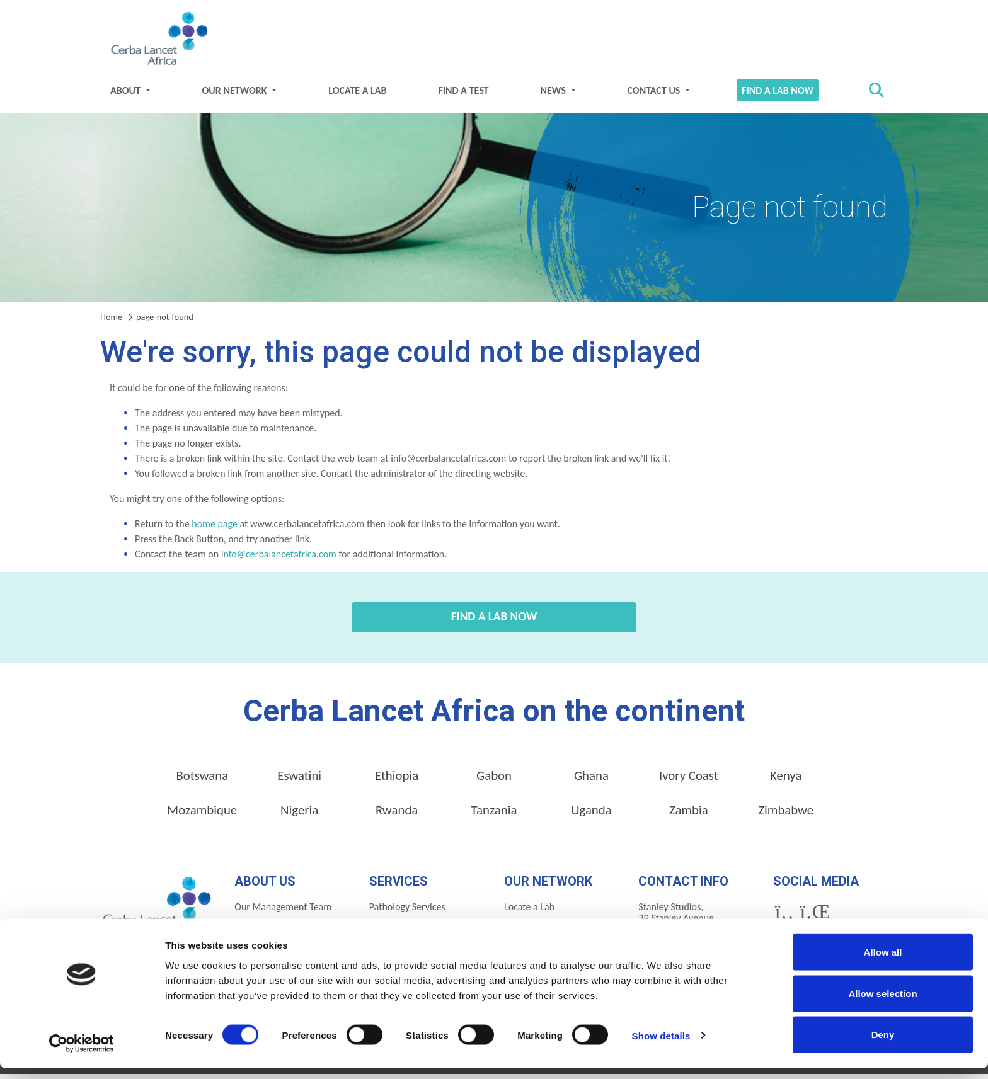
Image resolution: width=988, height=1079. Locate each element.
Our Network (236, 95)
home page (215, 528)
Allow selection (882, 1004)
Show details (661, 1046)
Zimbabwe (785, 814)
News (554, 95)
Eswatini (299, 780)
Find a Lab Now (777, 95)
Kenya (785, 780)
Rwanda (397, 814)
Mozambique (202, 814)
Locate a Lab (357, 95)
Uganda (591, 814)
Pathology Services (407, 911)
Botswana (202, 780)
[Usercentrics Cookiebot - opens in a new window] (81, 1054)
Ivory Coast (688, 780)
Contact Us (654, 95)
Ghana (591, 780)
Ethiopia (396, 780)
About (126, 95)
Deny (883, 1045)
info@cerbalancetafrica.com (278, 558)
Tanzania (494, 814)
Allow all (883, 962)
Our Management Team (282, 911)
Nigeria (299, 814)
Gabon (494, 780)
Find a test (463, 95)
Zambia (688, 814)
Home (111, 321)
